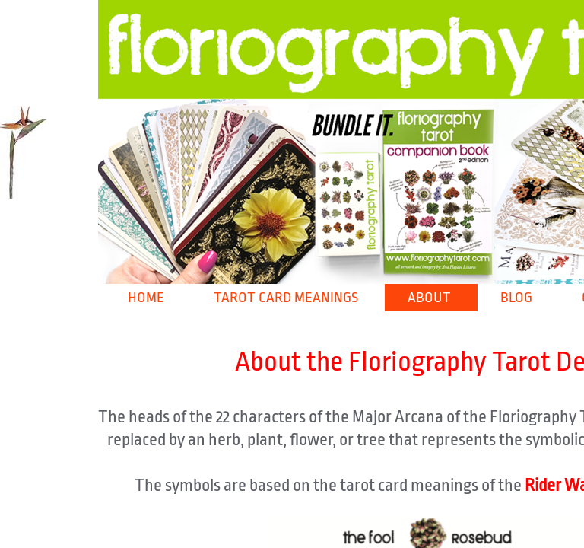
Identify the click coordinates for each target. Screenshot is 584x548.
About (429, 297)
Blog (516, 297)
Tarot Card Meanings (286, 297)
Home (146, 297)
